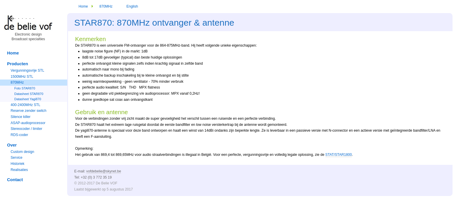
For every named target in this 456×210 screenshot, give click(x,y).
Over (12, 145)
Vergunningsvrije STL (27, 70)
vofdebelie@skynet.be (103, 171)
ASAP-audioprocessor (27, 123)
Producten (17, 63)
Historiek (17, 164)
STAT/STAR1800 (338, 155)
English (132, 6)
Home (83, 6)
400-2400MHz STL (25, 105)
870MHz (106, 6)
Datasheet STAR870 (28, 94)
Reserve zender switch (28, 111)
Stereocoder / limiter (26, 129)
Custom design (22, 152)
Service (16, 158)
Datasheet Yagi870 (27, 99)
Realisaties (19, 170)
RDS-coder (19, 135)
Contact (15, 179)
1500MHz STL (21, 77)
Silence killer (20, 117)
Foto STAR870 (24, 88)
